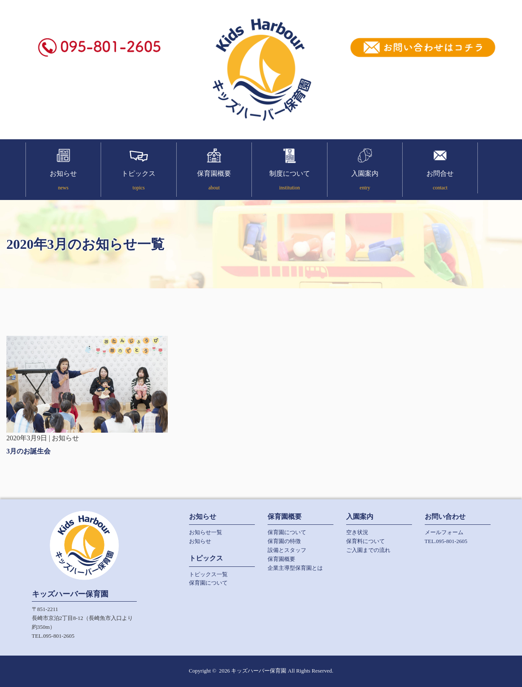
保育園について (208, 583)
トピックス (138, 181)
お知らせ (63, 181)
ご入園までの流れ (368, 550)
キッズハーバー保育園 (258, 671)
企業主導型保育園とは (295, 568)
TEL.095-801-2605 (446, 541)
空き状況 (357, 532)
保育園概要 (214, 181)
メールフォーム (444, 532)
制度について (289, 181)
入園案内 (365, 181)
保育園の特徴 (284, 541)
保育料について (365, 541)
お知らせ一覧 (205, 532)
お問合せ (440, 181)
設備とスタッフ (287, 550)
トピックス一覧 (208, 574)
